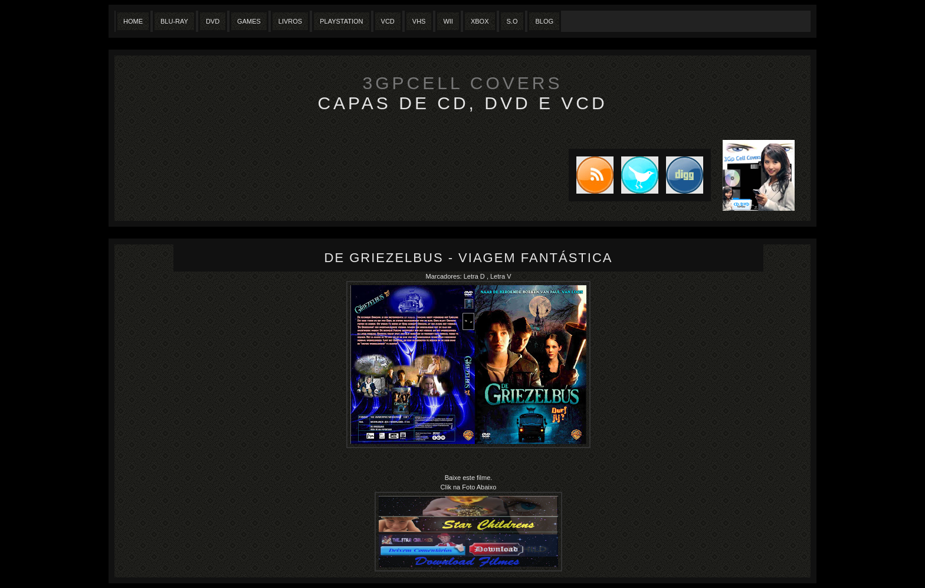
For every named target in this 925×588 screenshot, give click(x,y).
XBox (480, 21)
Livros (290, 21)
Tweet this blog (636, 175)
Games (249, 21)
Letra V (500, 276)
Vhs (419, 21)
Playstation (341, 21)
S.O (512, 21)
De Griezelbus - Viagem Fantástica (468, 257)
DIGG (684, 175)
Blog (544, 21)
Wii (448, 21)
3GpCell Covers (463, 83)
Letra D (475, 276)
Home (133, 21)
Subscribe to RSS (591, 175)
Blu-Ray (174, 21)
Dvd (212, 21)
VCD (388, 21)
